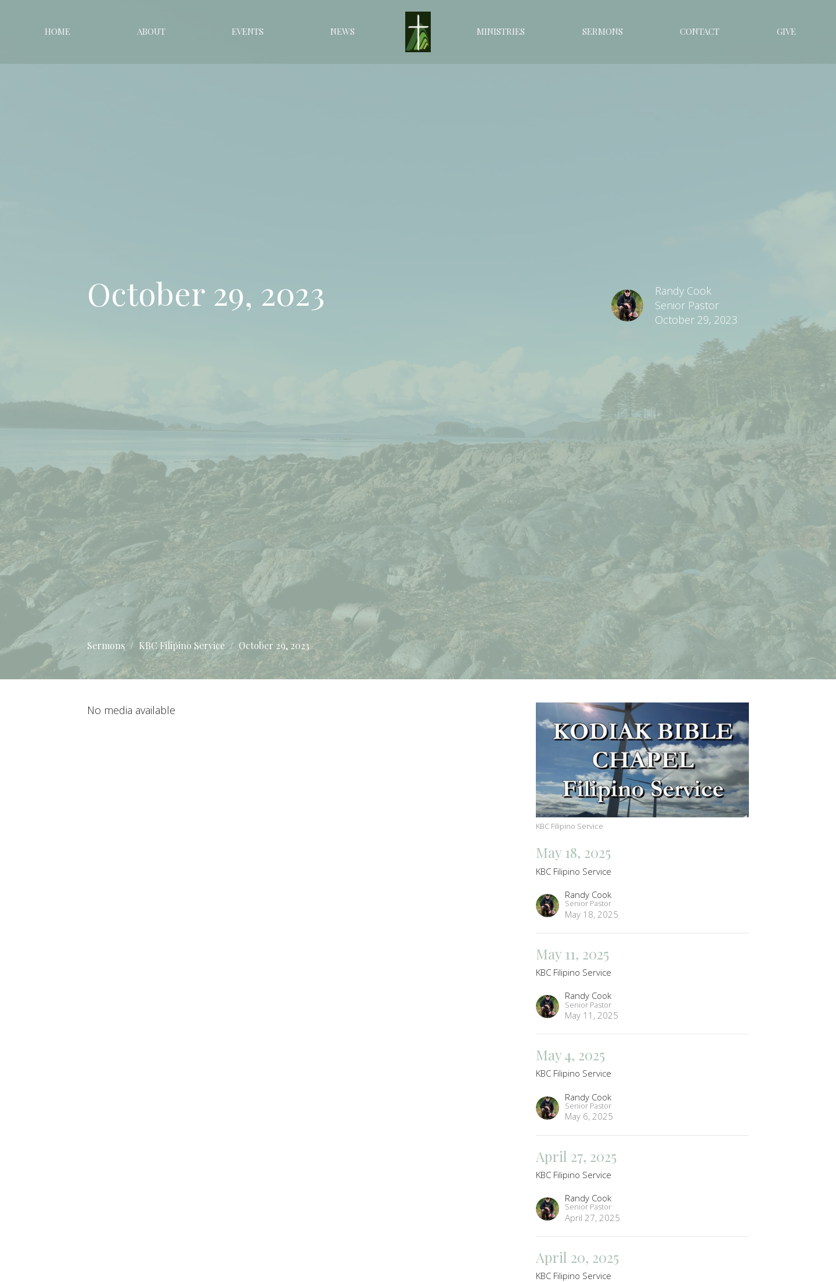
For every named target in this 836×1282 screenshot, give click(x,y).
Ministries (501, 31)
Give (786, 31)
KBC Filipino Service (182, 645)
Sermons (602, 31)
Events (248, 31)
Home (57, 31)
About (151, 31)
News (342, 31)
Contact (699, 31)
